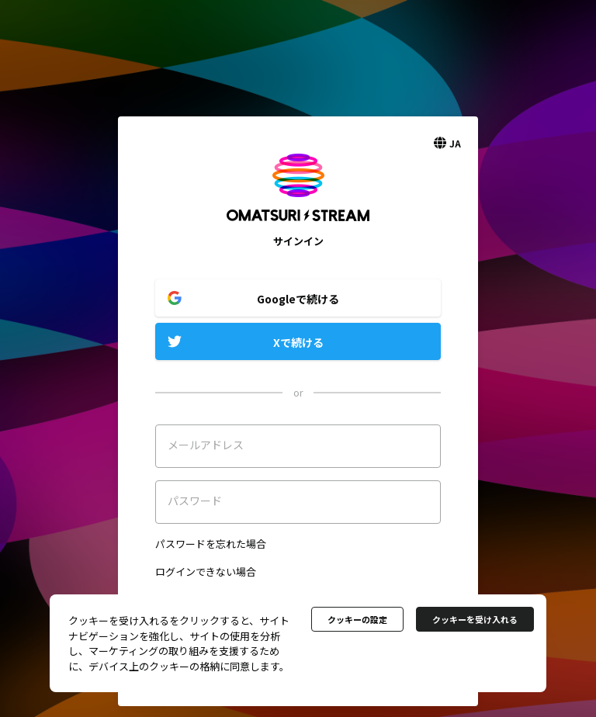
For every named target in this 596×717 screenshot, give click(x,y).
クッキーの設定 (357, 619)
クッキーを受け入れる (475, 619)
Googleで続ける (298, 299)
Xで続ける (298, 342)
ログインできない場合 (205, 571)
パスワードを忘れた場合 (210, 543)
